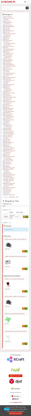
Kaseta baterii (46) (8, 56)
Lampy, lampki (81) (8, 68)
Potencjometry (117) (9, 114)
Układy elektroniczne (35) (10, 167)
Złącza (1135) (7, 191)
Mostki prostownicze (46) (10, 92)
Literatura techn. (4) (9, 74)
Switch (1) (7, 145)
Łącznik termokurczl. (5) (9, 80)
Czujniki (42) (7, 29)
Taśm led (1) (7, 153)
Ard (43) (6, 19)
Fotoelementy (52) (8, 40)
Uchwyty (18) (7, 166)
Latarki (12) (7, 70)
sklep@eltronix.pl (17, 402)
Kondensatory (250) (9, 60)
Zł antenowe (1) (8, 189)
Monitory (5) (7, 91)
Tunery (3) (7, 165)
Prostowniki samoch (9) (9, 116)
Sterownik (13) (8, 143)
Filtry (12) (7, 39)
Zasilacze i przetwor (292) (10, 183)
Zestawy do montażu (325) (10, 187)
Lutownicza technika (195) (10, 77)
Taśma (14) (7, 155)
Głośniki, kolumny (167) (9, 46)
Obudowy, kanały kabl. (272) (10, 97)
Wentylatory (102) (8, 173)
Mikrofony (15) (8, 85)
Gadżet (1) (7, 42)
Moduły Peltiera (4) (8, 90)
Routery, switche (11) (9, 132)
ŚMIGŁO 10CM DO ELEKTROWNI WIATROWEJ (14, 313)
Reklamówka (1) (8, 126)
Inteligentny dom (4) (9, 50)
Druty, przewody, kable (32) (10, 33)
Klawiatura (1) (7, 57)
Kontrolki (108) (8, 61)
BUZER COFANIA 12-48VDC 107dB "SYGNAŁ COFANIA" (17, 239)
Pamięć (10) (7, 104)
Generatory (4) (8, 44)
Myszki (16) (7, 94)
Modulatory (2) (8, 88)
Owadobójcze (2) (8, 102)
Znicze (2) (7, 193)
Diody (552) (7, 32)
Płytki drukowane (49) (9, 108)
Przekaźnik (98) (8, 118)
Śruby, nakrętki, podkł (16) (10, 150)
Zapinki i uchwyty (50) (9, 179)
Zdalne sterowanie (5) (9, 184)
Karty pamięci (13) (8, 54)
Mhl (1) (6, 83)
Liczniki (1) (7, 71)
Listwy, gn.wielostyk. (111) (10, 73)
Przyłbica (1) (7, 121)
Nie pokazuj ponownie (15, 414)
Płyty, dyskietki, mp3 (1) (9, 111)
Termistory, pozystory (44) (10, 156)
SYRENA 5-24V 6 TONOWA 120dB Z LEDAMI (14, 279)
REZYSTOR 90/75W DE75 (12, 217)
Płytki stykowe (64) (8, 109)
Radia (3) (7, 122)
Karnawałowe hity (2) (9, 53)
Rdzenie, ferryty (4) (8, 125)
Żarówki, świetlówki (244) (10, 194)
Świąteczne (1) (8, 152)
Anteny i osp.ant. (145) (9, 18)
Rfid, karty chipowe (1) (9, 131)
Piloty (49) (7, 107)
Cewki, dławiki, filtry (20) (9, 26)
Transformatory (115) (9, 160)
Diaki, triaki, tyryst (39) (9, 30)
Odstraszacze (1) (8, 98)
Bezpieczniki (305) (8, 22)
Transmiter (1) (8, 162)
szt (24, 216)
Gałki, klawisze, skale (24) (10, 43)
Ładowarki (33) (8, 78)
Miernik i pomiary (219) (9, 84)
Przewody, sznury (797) (9, 119)
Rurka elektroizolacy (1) (9, 133)
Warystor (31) (7, 172)
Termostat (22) (8, 157)
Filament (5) (7, 37)
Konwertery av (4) (8, 63)
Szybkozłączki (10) (8, 149)
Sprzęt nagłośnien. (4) (9, 142)
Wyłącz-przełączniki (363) (10, 174)
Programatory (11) (8, 115)
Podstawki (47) (8, 112)
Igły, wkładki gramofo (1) (9, 49)
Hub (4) (6, 47)
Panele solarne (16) (9, 105)
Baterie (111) (7, 20)
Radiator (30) (7, 124)
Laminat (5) (7, 67)
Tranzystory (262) (8, 163)
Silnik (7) (7, 138)
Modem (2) (7, 87)
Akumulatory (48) (8, 16)
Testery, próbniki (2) (9, 159)
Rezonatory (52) (8, 128)
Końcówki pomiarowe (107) (10, 66)
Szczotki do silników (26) (9, 148)
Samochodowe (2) (8, 136)
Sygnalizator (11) (8, 146)
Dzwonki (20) (7, 36)
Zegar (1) (7, 186)
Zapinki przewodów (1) (9, 180)
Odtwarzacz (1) (8, 100)
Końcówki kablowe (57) (9, 64)
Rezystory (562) (8, 129)
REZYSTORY (12, 197)
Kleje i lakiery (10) (8, 59)
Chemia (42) (7, 27)
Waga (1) (7, 170)
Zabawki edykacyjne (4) (9, 177)
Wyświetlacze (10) (8, 176)
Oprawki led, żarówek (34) (10, 101)
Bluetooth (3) (7, 23)
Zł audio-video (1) (8, 190)
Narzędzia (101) (8, 95)
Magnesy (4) (7, 81)
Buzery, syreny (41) (9, 25)
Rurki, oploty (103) (8, 135)
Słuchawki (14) (8, 139)
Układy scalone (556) (9, 169)
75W (17, 197)
